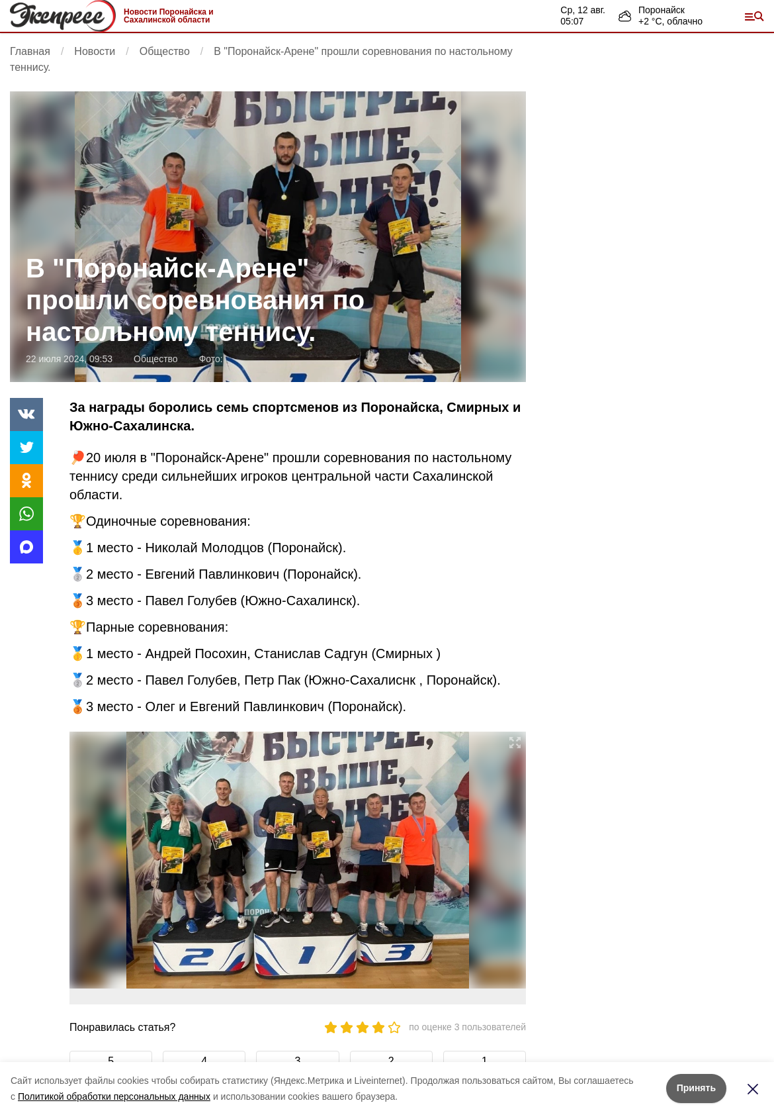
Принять (696, 1088)
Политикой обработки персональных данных (114, 1096)
